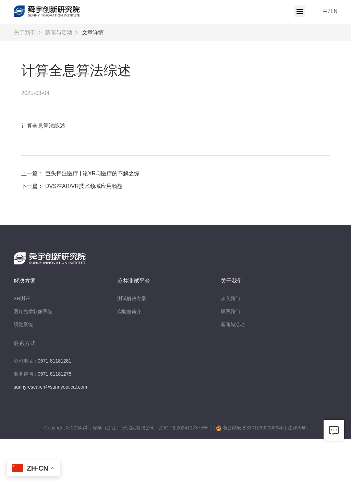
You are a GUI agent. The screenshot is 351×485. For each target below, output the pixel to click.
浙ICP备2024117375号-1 (186, 427)
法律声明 (297, 427)
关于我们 (25, 32)
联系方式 (25, 343)
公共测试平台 (133, 281)
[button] (299, 11)
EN (333, 11)
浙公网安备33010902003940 (253, 427)
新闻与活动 (58, 32)
